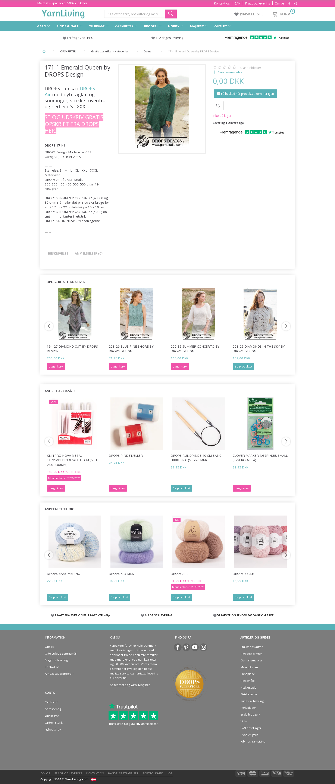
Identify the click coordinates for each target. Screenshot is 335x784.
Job (170, 773)
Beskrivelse (58, 253)
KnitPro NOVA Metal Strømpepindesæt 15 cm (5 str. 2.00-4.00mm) (73, 460)
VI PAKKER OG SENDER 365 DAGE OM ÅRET (245, 615)
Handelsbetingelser (123, 773)
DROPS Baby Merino (63, 573)
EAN (237, 3)
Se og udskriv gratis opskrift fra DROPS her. (74, 123)
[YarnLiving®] (63, 13)
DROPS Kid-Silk (121, 573)
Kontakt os (222, 3)
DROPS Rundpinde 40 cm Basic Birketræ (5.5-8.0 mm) (196, 457)
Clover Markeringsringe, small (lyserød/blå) (260, 457)
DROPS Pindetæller (126, 455)
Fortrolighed (153, 773)
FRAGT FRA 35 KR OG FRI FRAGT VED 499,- (82, 615)
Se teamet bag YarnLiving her (130, 685)
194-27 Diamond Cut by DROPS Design (72, 348)
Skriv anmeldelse (229, 72)
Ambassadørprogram (59, 674)
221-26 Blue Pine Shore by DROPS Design (131, 348)
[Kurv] (283, 13)
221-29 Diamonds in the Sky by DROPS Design (259, 348)
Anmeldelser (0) (89, 253)
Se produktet (243, 366)
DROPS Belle (243, 573)
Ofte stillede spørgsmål (60, 653)
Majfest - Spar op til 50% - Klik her (62, 3)
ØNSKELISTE (249, 13)
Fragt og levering (257, 3)
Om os (280, 3)
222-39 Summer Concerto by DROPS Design (195, 348)
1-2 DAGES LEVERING (158, 615)
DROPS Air (179, 573)
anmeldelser (250, 67)
